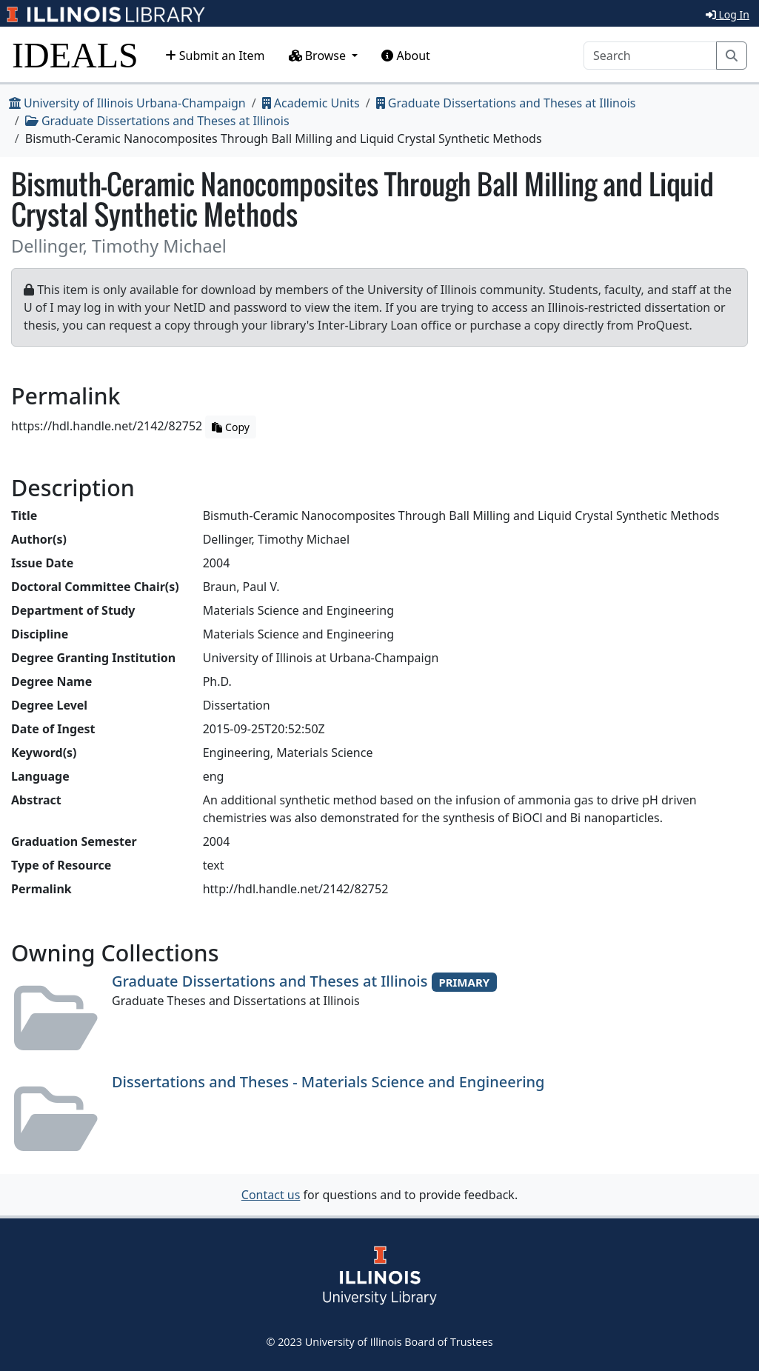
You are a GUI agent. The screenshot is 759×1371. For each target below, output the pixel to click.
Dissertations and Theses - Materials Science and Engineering (328, 1082)
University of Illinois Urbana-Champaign (127, 103)
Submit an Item (215, 55)
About (405, 55)
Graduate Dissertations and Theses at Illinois (506, 103)
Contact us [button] (271, 1195)
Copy (230, 427)
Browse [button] (319, 55)
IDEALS (75, 55)
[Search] (650, 55)
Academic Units (311, 103)
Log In (727, 14)
